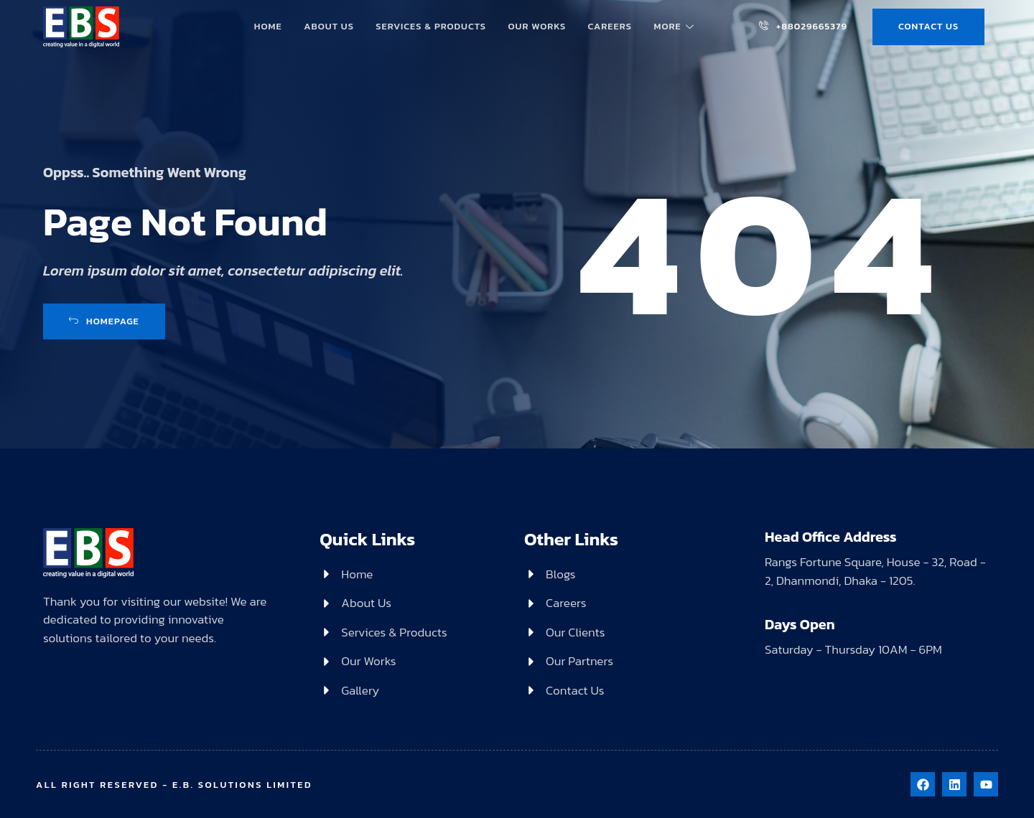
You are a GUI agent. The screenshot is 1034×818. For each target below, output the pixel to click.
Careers (609, 25)
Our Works (537, 25)
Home (269, 25)
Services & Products (431, 25)
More (675, 25)
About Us (329, 25)
